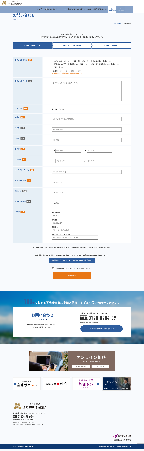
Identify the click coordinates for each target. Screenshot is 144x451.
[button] (15, 385)
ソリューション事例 (81, 3)
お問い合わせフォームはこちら (102, 330)
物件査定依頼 (132, 3)
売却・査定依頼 (95, 3)
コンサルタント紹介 (109, 3)
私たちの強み (68, 3)
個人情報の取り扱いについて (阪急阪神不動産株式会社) (72, 260)
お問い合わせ (140, 3)
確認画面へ (72, 276)
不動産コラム (122, 3)
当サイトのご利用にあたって (122, 448)
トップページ (57, 3)
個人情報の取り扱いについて (103, 448)
